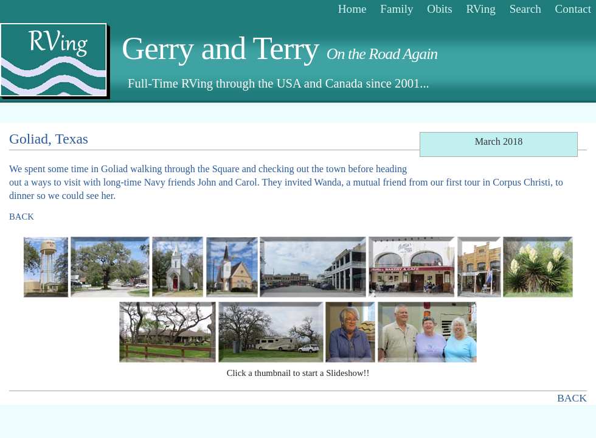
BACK (21, 216)
